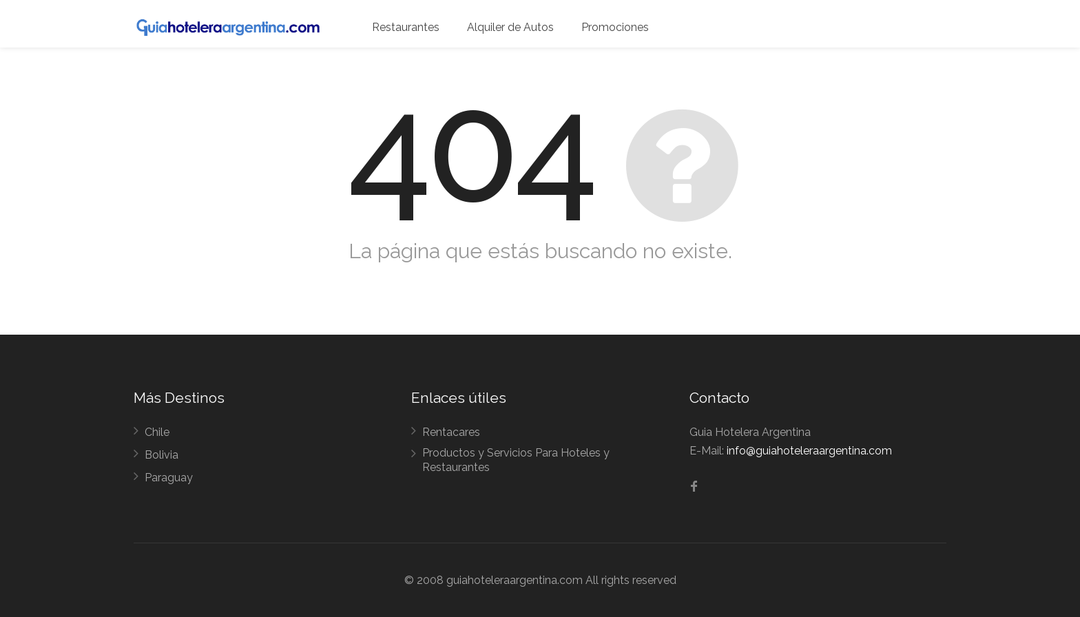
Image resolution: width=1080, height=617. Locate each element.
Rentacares (451, 432)
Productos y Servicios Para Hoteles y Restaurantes (516, 460)
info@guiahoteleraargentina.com (809, 450)
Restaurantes (405, 27)
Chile (157, 432)
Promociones (615, 27)
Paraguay (169, 477)
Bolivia (161, 454)
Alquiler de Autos (510, 27)
